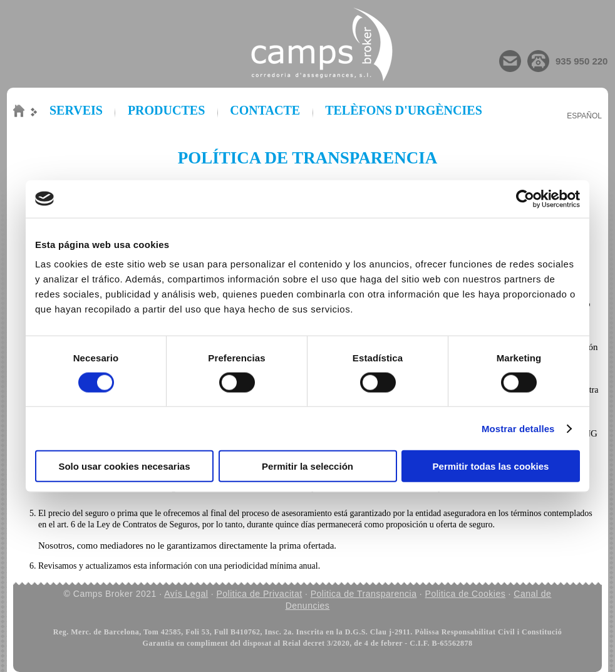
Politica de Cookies (465, 594)
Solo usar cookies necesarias (124, 466)
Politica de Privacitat (259, 594)
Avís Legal (186, 594)
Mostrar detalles (518, 428)
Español (584, 115)
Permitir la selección (307, 466)
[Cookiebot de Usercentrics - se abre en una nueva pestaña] (525, 198)
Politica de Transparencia (364, 594)
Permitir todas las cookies (491, 466)
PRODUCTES (166, 110)
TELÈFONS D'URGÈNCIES (403, 110)
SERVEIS (76, 110)
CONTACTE (265, 110)
